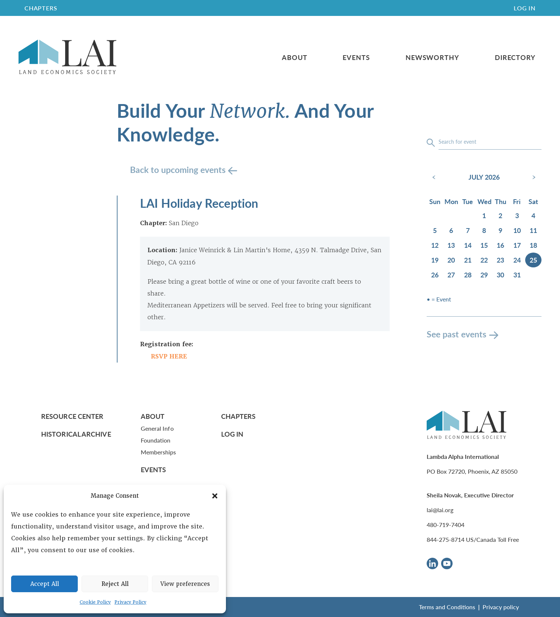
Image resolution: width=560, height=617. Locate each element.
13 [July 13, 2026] (451, 245)
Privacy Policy (130, 602)
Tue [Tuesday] (467, 201)
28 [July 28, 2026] (467, 274)
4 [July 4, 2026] (533, 215)
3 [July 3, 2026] (517, 215)
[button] (215, 496)
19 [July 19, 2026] (435, 259)
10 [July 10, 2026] (517, 230)
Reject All (115, 584)
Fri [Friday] (517, 201)
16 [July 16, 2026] (500, 245)
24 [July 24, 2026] (517, 259)
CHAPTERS (40, 8)
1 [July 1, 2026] (484, 215)
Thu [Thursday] (500, 201)
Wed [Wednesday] (484, 201)
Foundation (156, 440)
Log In (525, 8)
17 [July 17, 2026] (517, 245)
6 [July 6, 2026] (451, 230)
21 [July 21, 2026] (467, 259)
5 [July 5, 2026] (435, 230)
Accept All (44, 584)
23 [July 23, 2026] (500, 259)
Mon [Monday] (451, 201)
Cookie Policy (95, 602)
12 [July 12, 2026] (435, 245)
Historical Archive (76, 433)
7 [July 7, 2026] (468, 230)
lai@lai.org (440, 510)
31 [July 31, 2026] (517, 274)
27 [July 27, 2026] (451, 274)
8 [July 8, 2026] (484, 230)
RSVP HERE (169, 356)
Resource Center (72, 416)
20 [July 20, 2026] (451, 259)
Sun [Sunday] (434, 201)
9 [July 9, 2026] (500, 230)
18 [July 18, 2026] (533, 245)
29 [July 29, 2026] (484, 274)
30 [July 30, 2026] (500, 274)
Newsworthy (432, 57)
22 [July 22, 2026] (484, 259)
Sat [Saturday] (533, 201)
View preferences (185, 584)
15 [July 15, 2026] (484, 245)
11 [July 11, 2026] (533, 230)
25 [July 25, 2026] (533, 259)
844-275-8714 (445, 539)
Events (356, 57)
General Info (157, 428)
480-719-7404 (445, 524)
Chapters (238, 416)
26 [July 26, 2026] (435, 274)
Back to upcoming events (179, 169)
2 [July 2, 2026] (500, 215)
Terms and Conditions (447, 607)
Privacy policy (501, 607)
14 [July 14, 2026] (467, 245)
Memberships (158, 452)
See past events (456, 334)
